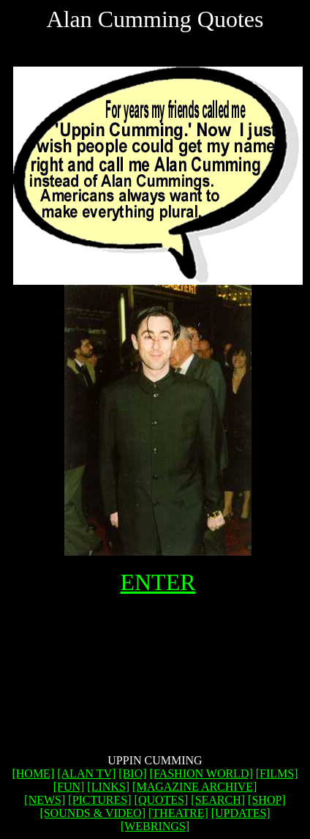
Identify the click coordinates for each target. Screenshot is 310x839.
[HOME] (33, 773)
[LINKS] (108, 786)
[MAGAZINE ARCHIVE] (194, 786)
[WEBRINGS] (155, 826)
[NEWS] (44, 800)
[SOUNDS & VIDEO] (92, 813)
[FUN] (69, 786)
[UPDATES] (241, 813)
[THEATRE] (178, 813)
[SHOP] (267, 800)
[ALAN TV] (86, 773)
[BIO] (132, 773)
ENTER (157, 582)
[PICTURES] (99, 800)
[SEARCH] (218, 800)
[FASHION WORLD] (201, 773)
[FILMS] (277, 773)
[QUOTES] (162, 800)
